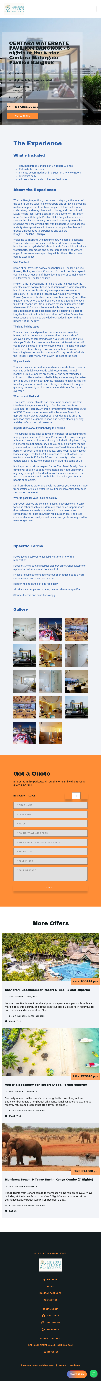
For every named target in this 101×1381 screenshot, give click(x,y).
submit (50, 887)
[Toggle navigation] (93, 9)
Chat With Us (77, 1374)
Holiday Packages (50, 1293)
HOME (50, 1286)
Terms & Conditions (69, 1365)
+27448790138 (50, 1352)
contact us (50, 1300)
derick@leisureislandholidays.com (50, 1345)
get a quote (22, 116)
